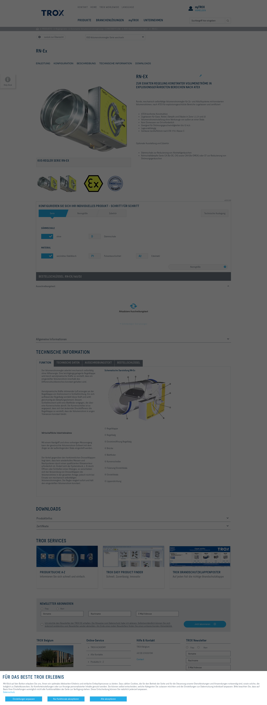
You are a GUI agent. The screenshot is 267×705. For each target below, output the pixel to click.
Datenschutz (9, 692)
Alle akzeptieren (108, 699)
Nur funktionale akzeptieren (66, 699)
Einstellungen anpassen (24, 699)
